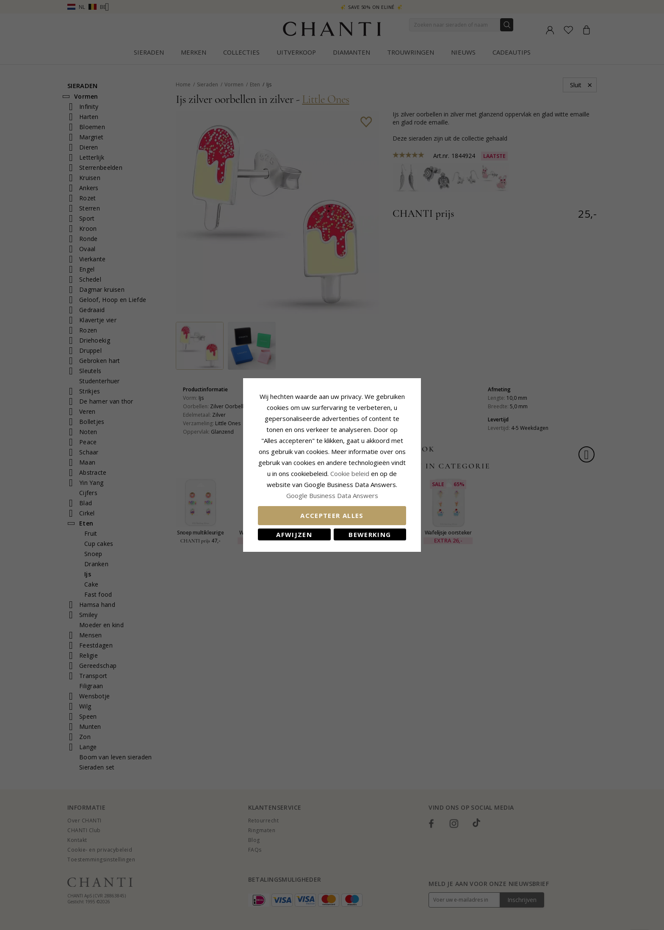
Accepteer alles (331, 515)
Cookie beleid (350, 473)
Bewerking (370, 534)
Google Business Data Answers (332, 495)
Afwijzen (294, 534)
